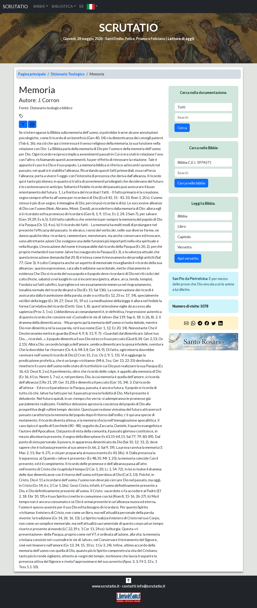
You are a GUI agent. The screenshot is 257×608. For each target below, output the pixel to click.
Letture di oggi (180, 38)
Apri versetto (187, 258)
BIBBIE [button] (39, 6)
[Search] (203, 117)
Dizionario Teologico (68, 74)
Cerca (182, 128)
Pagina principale (32, 74)
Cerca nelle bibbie (191, 183)
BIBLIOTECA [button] (62, 6)
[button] (92, 6)
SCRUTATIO (15, 6)
